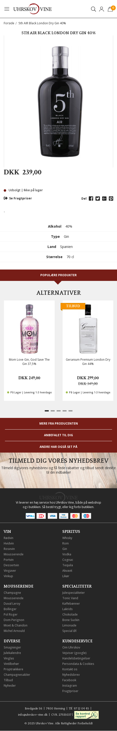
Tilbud (8, 680)
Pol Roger (11, 614)
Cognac (67, 560)
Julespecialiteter (73, 593)
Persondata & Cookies (78, 664)
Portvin (9, 560)
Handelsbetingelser (76, 658)
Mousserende (13, 554)
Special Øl (69, 631)
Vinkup (8, 576)
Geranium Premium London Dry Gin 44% (88, 361)
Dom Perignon (14, 620)
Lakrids (67, 609)
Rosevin (9, 549)
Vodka (66, 554)
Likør (65, 576)
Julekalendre (12, 653)
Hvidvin (9, 543)
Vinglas (9, 658)
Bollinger (10, 609)
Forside (9, 23)
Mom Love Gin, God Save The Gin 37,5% (29, 361)
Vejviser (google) (74, 653)
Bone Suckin (70, 620)
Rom (65, 543)
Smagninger (12, 647)
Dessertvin (11, 565)
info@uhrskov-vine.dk (32, 714)
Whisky (67, 538)
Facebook (69, 680)
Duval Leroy (12, 603)
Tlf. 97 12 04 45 (79, 708)
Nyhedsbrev (71, 675)
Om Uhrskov (71, 647)
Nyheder (10, 685)
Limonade (69, 625)
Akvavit (67, 571)
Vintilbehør (11, 664)
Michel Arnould (14, 631)
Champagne (12, 593)
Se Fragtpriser (18, 198)
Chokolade (70, 614)
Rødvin (8, 538)
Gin (64, 549)
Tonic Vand (70, 598)
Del (84, 198)
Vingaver (10, 571)
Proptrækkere (13, 669)
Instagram (69, 685)
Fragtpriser (70, 691)
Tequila (67, 565)
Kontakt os (69, 669)
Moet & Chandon (15, 625)
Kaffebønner (71, 603)
